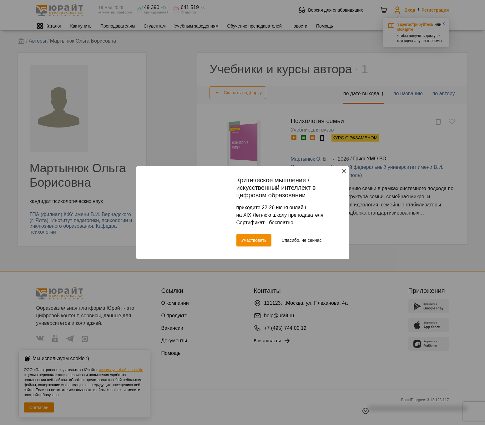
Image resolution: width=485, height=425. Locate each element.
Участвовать (254, 240)
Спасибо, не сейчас (301, 240)
